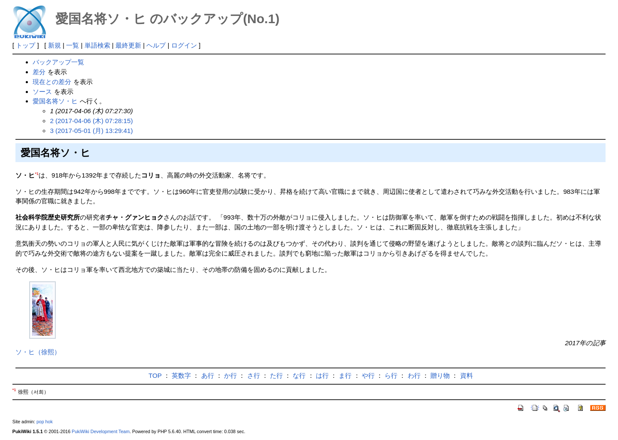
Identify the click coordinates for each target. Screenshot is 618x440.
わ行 (414, 375)
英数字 (181, 375)
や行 (368, 375)
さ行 (253, 375)
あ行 (207, 375)
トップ (25, 45)
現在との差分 (52, 81)
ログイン (184, 45)
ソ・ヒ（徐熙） (38, 352)
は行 (322, 375)
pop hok (44, 421)
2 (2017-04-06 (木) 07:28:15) (91, 120)
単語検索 (97, 45)
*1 (37, 174)
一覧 (72, 45)
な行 (299, 375)
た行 (276, 375)
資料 (466, 375)
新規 (54, 45)
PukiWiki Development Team (101, 431)
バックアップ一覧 (58, 62)
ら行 (391, 375)
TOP (155, 375)
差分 (39, 71)
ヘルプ (156, 45)
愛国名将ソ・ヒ (55, 101)
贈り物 (440, 375)
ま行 (345, 375)
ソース (42, 91)
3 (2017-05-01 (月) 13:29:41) (91, 130)
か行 (230, 375)
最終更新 (128, 45)
